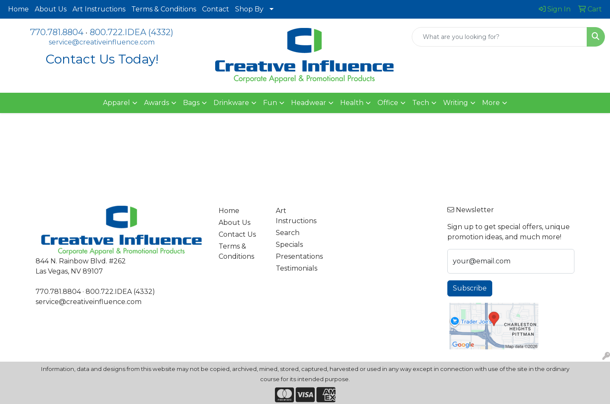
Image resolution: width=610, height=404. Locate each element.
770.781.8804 (56, 32)
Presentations (299, 256)
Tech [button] (420, 103)
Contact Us (237, 234)
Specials (289, 245)
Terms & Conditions (163, 9)
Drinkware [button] (231, 103)
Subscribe (470, 288)
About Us (51, 9)
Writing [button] (455, 103)
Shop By (249, 9)
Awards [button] (156, 103)
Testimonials (296, 268)
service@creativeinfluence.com (102, 42)
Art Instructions (98, 9)
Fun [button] (270, 103)
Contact (215, 9)
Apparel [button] (116, 103)
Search (287, 233)
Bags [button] (191, 103)
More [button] (491, 103)
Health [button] (351, 103)
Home (18, 9)
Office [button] (387, 103)
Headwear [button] (308, 103)
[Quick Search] (499, 37)
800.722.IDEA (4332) (131, 32)
